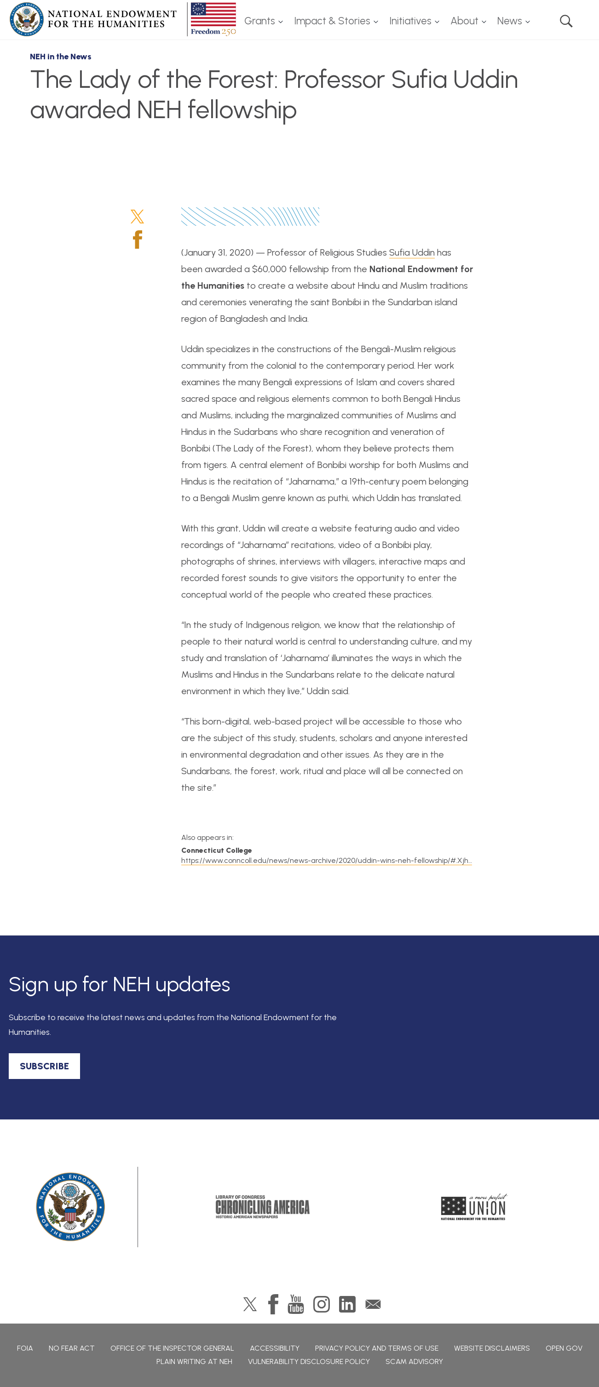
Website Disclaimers (492, 1348)
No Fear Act (72, 1348)
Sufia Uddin (412, 252)
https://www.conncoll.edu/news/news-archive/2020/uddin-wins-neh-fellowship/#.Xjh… (326, 860)
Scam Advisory (414, 1361)
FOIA (25, 1348)
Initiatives (410, 21)
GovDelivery (373, 1304)
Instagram (321, 1304)
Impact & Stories (332, 21)
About (464, 21)
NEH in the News (61, 56)
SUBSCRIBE (44, 1066)
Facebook (137, 239)
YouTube (296, 1304)
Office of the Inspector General (172, 1348)
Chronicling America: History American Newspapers (263, 1206)
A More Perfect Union (474, 1207)
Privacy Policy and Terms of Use (376, 1348)
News (509, 21)
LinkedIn (347, 1304)
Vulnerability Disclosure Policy (309, 1361)
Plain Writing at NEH (194, 1361)
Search (566, 21)
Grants (259, 21)
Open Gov (564, 1348)
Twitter (137, 216)
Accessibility (275, 1348)
